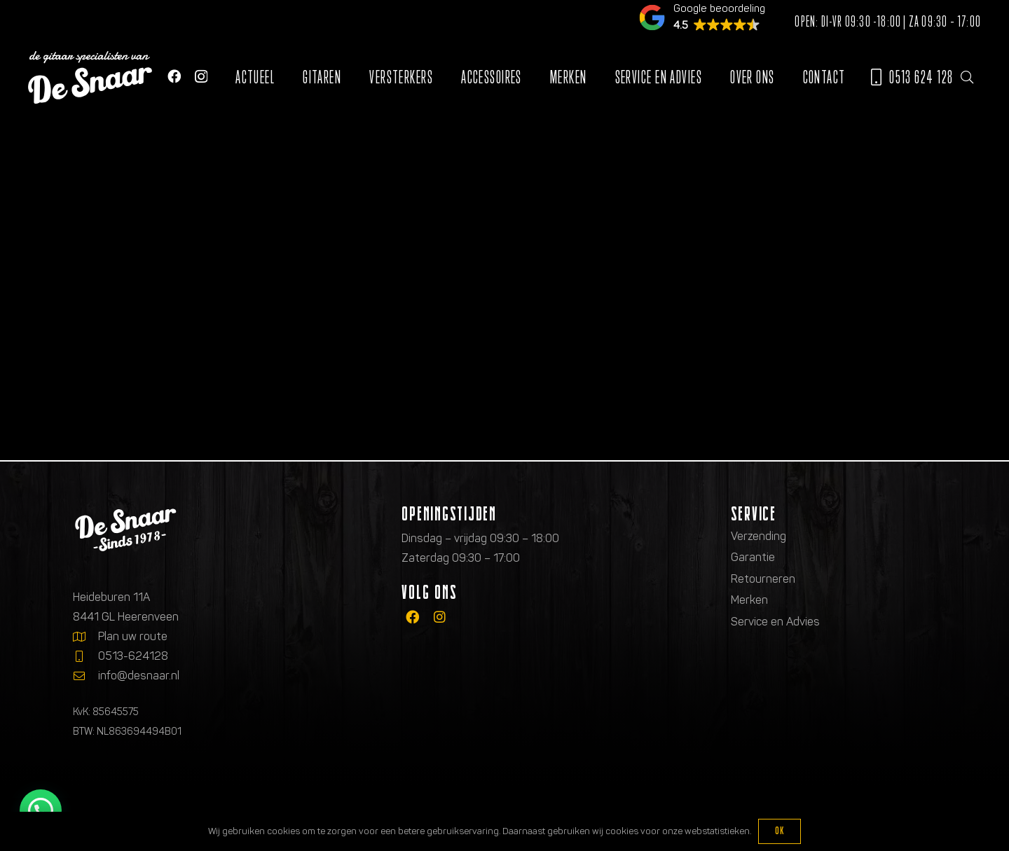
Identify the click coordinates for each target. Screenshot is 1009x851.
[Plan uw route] (85, 636)
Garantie (753, 557)
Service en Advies (775, 621)
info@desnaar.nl (138, 675)
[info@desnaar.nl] (85, 676)
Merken (749, 600)
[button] (967, 77)
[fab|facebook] (412, 617)
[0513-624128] (85, 656)
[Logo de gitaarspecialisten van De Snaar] (90, 77)
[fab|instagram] (440, 617)
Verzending (758, 536)
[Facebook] (174, 76)
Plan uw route (132, 636)
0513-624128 (133, 656)
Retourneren (763, 579)
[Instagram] (201, 76)
